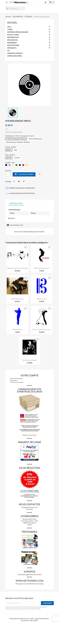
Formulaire (29, 509)
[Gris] (10, 165)
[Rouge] (23, 165)
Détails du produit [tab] (16, 203)
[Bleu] (20, 165)
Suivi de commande (16, 378)
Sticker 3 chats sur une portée (17, 268)
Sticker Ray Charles (17, 299)
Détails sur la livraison (29, 435)
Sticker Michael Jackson (41, 268)
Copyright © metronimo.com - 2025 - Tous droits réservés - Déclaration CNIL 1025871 (29, 619)
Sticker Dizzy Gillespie (29, 360)
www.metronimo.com (29, 580)
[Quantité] (7, 174)
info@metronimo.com (30, 507)
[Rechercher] (15, 8)
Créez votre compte (16, 382)
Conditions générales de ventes (29, 575)
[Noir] (6, 165)
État (9, 218)
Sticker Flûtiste (17, 329)
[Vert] (17, 165)
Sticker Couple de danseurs (41, 329)
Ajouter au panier (24, 174)
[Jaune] (27, 165)
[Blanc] (13, 165)
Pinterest (24, 181)
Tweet (19, 181)
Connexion (13, 380)
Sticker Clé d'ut (42, 299)
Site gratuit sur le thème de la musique (29, 584)
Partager (14, 181)
